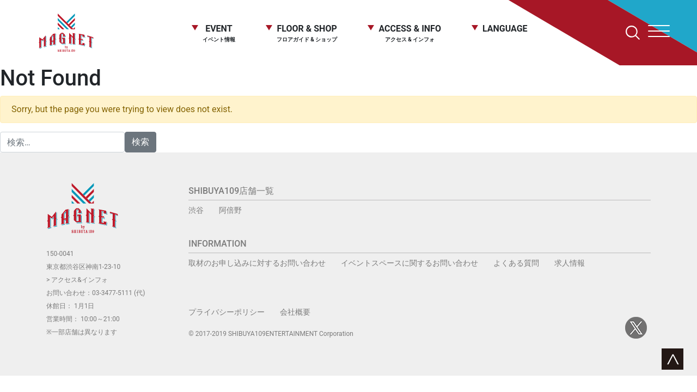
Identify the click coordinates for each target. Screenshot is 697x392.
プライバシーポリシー (226, 312)
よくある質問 (516, 263)
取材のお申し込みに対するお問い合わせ (257, 263)
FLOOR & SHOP (307, 33)
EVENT (219, 33)
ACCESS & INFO (409, 33)
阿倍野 (230, 210)
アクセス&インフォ (79, 280)
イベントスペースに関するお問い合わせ (409, 263)
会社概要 (295, 312)
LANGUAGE (505, 29)
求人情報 (569, 263)
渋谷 (196, 210)
